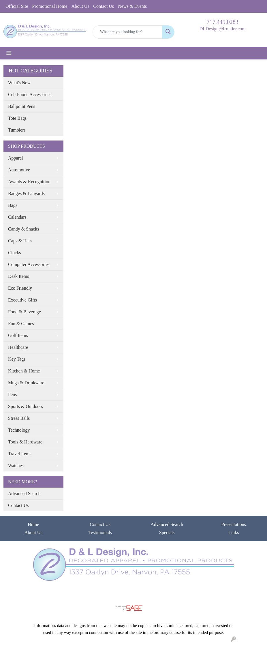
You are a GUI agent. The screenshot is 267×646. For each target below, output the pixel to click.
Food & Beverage (24, 311)
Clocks (14, 252)
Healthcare (18, 347)
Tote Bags (17, 118)
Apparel (15, 158)
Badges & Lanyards (26, 193)
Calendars (17, 217)
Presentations (233, 524)
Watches (16, 465)
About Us (80, 6)
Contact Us (103, 6)
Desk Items (18, 276)
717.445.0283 (222, 22)
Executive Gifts (22, 299)
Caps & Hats (20, 240)
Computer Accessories (29, 264)
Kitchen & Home (24, 370)
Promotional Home (49, 6)
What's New (19, 82)
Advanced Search (24, 493)
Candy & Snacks (23, 228)
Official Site (16, 6)
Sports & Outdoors (25, 406)
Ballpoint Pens (21, 106)
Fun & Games (21, 323)
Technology (19, 430)
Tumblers (17, 130)
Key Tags (16, 359)
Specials (166, 532)
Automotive (19, 169)
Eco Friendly (20, 288)
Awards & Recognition (29, 181)
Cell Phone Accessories (29, 94)
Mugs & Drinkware (26, 382)
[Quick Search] (128, 32)
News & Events (132, 6)
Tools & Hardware (25, 441)
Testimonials (100, 532)
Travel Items (19, 453)
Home (33, 524)
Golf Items (18, 335)
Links (233, 532)
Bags (12, 205)
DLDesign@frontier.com (223, 28)
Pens (12, 394)
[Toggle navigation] (9, 53)
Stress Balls (19, 418)
